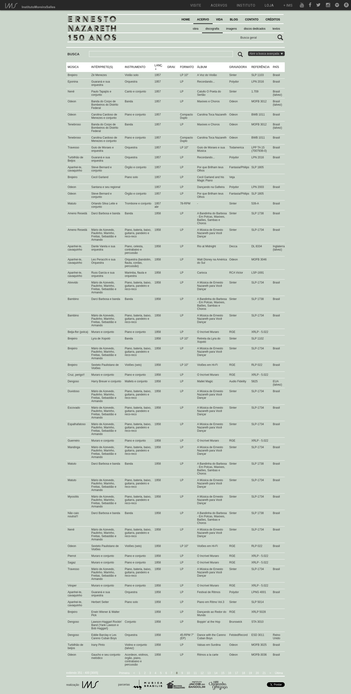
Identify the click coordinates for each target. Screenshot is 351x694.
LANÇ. (159, 65)
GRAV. (171, 67)
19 (250, 673)
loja (269, 5)
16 (229, 673)
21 (264, 673)
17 (236, 673)
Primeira (124, 673)
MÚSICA (73, 67)
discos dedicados (254, 28)
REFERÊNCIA (260, 67)
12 (201, 673)
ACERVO (203, 19)
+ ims (288, 5)
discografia (212, 28)
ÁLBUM (202, 67)
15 (222, 673)
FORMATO (187, 67)
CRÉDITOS (272, 19)
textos (276, 28)
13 (209, 673)
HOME (185, 19)
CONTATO (251, 19)
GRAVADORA (238, 67)
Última (279, 673)
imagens (231, 28)
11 (195, 673)
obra (196, 28)
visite (195, 5)
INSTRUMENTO (135, 67)
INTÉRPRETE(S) (102, 67)
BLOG (234, 19)
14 (215, 673)
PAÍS (276, 67)
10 (188, 673)
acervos (219, 5)
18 (243, 673)
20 (257, 673)
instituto (246, 5)
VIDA (219, 19)
